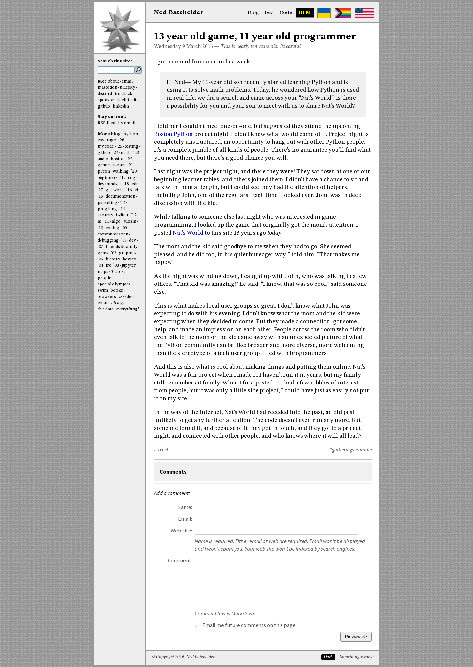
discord (105, 94)
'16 (129, 190)
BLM (305, 12)
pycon (104, 171)
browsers (107, 297)
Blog (253, 12)
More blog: (110, 134)
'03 (116, 265)
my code (106, 146)
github (104, 106)
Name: (184, 507)
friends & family (122, 247)
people (104, 278)
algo (116, 221)
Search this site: (115, 61)
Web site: (181, 530)
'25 (119, 146)
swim (103, 290)
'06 (114, 253)
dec (130, 297)
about (113, 81)
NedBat (179, 12)
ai (99, 221)
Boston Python (173, 134)
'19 (123, 178)
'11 (106, 221)
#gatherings (341, 450)
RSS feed (106, 123)
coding (112, 228)
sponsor (106, 100)
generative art (111, 165)
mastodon (107, 88)
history (113, 259)
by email (126, 123)
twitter (122, 215)
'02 (114, 272)
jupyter (129, 265)
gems (103, 253)
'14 (122, 203)
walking (121, 171)
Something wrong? (357, 657)
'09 (124, 228)
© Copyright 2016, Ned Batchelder (182, 657)
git (108, 190)
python (131, 134)
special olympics (114, 284)
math (126, 153)
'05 (100, 259)
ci (136, 190)
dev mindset (109, 184)
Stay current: (112, 117)
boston (117, 159)
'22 (129, 159)
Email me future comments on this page (246, 625)
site (135, 100)
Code (286, 12)
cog (131, 178)
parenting (107, 203)
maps (103, 272)
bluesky (127, 88)
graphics (127, 253)
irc (117, 94)
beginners (108, 178)
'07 (100, 247)
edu (135, 184)
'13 (122, 209)
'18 (126, 184)
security (105, 215)
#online (363, 450)
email (127, 81)
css (121, 297)
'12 (134, 215)
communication (113, 234)
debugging (108, 240)
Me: (102, 81)
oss (122, 272)
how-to (129, 259)
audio (103, 159)
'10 (100, 228)
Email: (185, 518)
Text (269, 12)
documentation (120, 196)
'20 (134, 171)
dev (132, 240)
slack (127, 94)
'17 (100, 190)
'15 (100, 196)
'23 (136, 153)
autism (129, 221)
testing (131, 146)
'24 (115, 153)
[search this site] (116, 70)
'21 (130, 165)
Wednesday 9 (169, 46)
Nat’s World (188, 233)
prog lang (107, 209)
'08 (124, 240)
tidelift (123, 100)
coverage (107, 140)
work (118, 190)
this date (106, 309)
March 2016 (199, 46)
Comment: (180, 560)
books (117, 290)
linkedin (121, 106)
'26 (121, 140)
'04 (100, 265)
